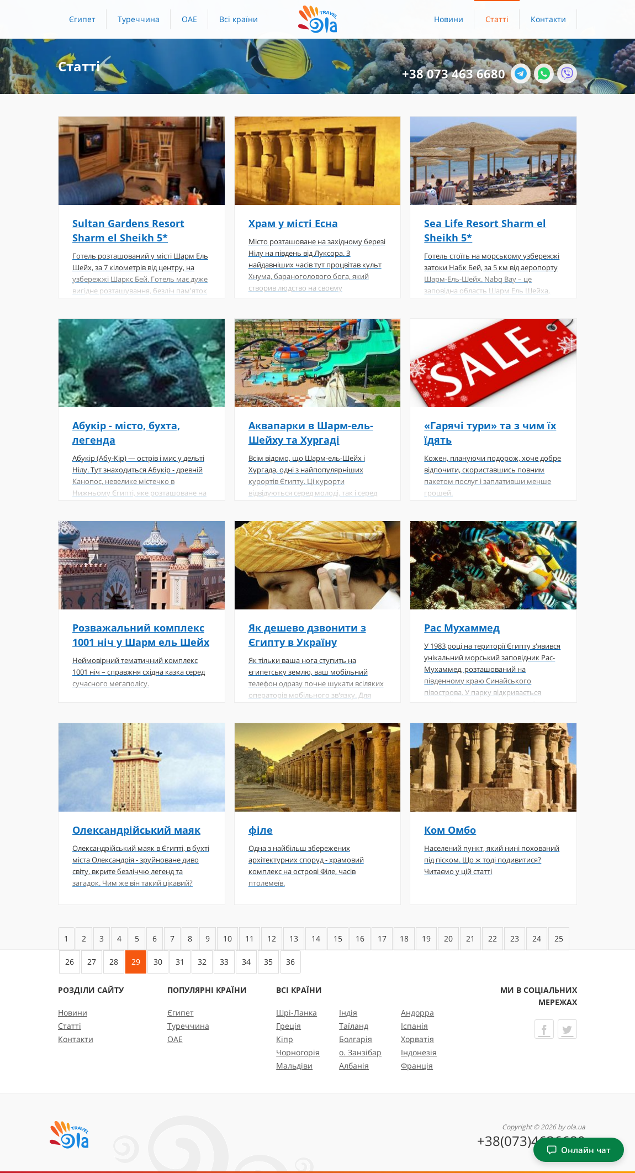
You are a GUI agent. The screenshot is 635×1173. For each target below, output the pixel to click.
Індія (348, 1012)
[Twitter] (567, 1029)
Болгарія (355, 1039)
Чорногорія (298, 1052)
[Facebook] (544, 1029)
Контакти (548, 19)
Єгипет (82, 19)
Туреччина (139, 19)
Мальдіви (294, 1065)
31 (180, 961)
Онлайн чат (579, 1149)
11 (249, 938)
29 (135, 961)
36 (290, 961)
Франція (417, 1065)
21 (470, 938)
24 (536, 938)
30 (158, 961)
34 (246, 961)
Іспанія (414, 1026)
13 (293, 938)
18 (404, 938)
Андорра (417, 1012)
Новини (448, 19)
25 (558, 938)
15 (338, 938)
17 (382, 938)
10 (227, 938)
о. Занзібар (360, 1052)
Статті (497, 19)
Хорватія (417, 1039)
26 (69, 961)
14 (315, 938)
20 (448, 938)
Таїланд (353, 1026)
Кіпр (284, 1039)
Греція (288, 1026)
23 (514, 938)
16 (360, 938)
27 (91, 961)
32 (202, 961)
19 (426, 938)
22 (492, 938)
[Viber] (567, 73)
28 (113, 961)
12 (271, 938)
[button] (238, 19)
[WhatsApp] (544, 73)
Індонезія (419, 1052)
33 (224, 961)
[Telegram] (521, 73)
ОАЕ (189, 19)
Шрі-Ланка (296, 1012)
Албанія (354, 1065)
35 (268, 961)
